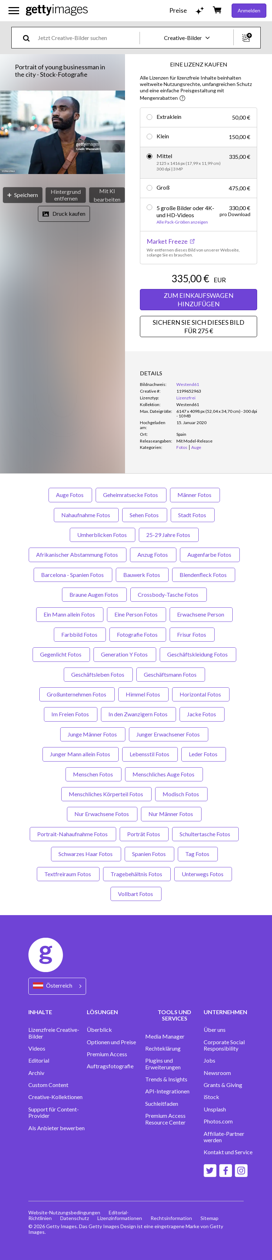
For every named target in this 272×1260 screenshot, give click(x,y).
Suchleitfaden (161, 1103)
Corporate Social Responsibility (224, 1045)
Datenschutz (74, 1218)
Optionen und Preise (111, 1042)
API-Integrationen (167, 1091)
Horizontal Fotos (201, 694)
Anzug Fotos (153, 554)
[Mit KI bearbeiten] (107, 195)
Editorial (38, 1060)
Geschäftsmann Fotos (171, 674)
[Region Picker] (57, 986)
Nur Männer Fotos (171, 813)
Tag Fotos (197, 853)
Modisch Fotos (181, 794)
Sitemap (209, 1218)
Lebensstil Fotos (150, 754)
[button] (62, 133)
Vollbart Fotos (136, 893)
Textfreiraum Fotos (68, 874)
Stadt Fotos (192, 514)
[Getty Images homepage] (57, 10)
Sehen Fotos (145, 514)
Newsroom (217, 1073)
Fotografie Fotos (138, 634)
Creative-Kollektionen (55, 1097)
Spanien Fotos (149, 853)
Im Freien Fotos (70, 714)
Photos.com (218, 1121)
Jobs (209, 1060)
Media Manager (165, 1036)
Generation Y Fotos (125, 654)
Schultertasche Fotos (205, 834)
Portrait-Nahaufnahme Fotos (73, 834)
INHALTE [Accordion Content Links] (40, 1011)
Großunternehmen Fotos (77, 694)
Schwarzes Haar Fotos (86, 853)
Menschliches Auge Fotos (164, 774)
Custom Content (48, 1085)
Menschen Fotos (93, 774)
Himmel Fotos (143, 694)
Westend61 (187, 384)
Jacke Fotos (202, 714)
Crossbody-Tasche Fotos (168, 594)
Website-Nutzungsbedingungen (64, 1212)
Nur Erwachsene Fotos (102, 813)
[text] (87, 38)
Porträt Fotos (144, 834)
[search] (29, 37)
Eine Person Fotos (136, 614)
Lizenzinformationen (119, 1218)
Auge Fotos (70, 494)
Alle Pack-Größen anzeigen (182, 222)
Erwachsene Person (201, 614)
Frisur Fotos (192, 634)
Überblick (99, 1030)
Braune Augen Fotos (94, 594)
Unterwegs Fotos (203, 874)
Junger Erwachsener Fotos (168, 734)
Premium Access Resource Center (165, 1118)
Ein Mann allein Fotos (70, 614)
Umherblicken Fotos (102, 534)
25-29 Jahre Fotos (168, 534)
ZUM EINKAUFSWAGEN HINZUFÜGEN (198, 299)
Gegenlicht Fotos (61, 654)
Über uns (215, 1030)
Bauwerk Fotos (142, 574)
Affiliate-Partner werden (224, 1137)
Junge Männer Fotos (93, 734)
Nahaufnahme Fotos (86, 514)
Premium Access (107, 1054)
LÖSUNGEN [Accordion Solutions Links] (102, 1011)
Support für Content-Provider (53, 1112)
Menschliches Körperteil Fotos (106, 794)
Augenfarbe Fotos (209, 554)
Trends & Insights (166, 1079)
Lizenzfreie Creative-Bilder (53, 1033)
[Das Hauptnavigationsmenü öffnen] (13, 11)
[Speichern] (22, 195)
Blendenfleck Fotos (204, 574)
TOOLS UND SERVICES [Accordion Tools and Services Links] (174, 1015)
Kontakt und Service (228, 1152)
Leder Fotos (204, 754)
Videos (36, 1048)
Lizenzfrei (186, 397)
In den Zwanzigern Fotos (138, 714)
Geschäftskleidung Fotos (198, 654)
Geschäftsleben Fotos (98, 674)
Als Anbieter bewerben (56, 1128)
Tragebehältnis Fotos (136, 874)
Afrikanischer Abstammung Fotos (77, 554)
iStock (211, 1097)
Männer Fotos (194, 494)
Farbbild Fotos (79, 634)
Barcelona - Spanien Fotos (73, 574)
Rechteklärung (163, 1048)
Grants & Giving (223, 1085)
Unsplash (215, 1109)
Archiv (36, 1073)
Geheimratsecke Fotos (131, 494)
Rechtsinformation (171, 1218)
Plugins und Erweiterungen (163, 1063)
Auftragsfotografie (110, 1066)
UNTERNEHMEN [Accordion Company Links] (225, 1011)
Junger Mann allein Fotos (80, 754)
